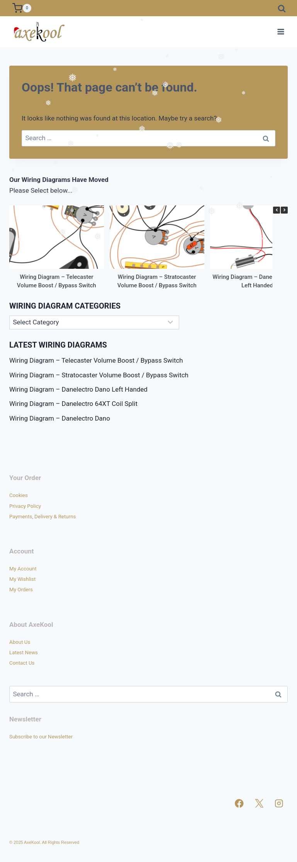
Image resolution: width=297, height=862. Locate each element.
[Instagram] (279, 803)
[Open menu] (280, 31)
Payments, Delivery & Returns (42, 516)
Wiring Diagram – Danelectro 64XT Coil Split (73, 403)
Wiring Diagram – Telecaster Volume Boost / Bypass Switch (96, 360)
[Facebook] (239, 803)
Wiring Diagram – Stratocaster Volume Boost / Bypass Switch (98, 375)
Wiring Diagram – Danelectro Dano (59, 418)
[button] (284, 210)
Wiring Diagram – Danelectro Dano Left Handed (78, 389)
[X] (259, 803)
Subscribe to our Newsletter (41, 737)
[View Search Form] (282, 8)
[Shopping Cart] (21, 8)
